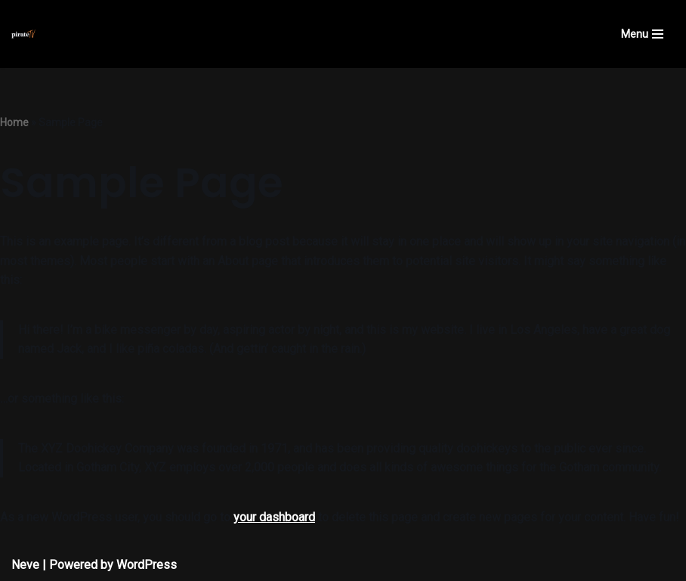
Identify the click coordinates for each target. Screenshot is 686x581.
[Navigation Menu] (642, 34)
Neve (25, 565)
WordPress (146, 565)
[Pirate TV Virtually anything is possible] (23, 34)
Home (14, 122)
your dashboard (274, 517)
